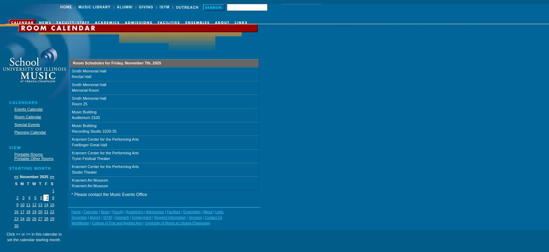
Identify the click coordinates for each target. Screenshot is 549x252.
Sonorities (79, 217)
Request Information (170, 217)
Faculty (118, 212)
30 (16, 226)
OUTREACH (187, 7)
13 (40, 205)
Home (76, 212)
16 (16, 212)
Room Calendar (27, 117)
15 (52, 205)
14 (46, 205)
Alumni (95, 217)
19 (34, 212)
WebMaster (80, 223)
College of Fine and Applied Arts (117, 223)
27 (40, 219)
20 (40, 212)
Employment (142, 217)
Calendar (91, 212)
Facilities (173, 212)
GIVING (146, 7)
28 (46, 219)
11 (28, 205)
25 (28, 219)
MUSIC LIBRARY (94, 7)
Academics (135, 212)
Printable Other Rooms (34, 158)
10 (22, 205)
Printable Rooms (28, 154)
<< (16, 177)
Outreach (121, 217)
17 (22, 212)
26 (34, 219)
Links (219, 212)
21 (46, 212)
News (105, 212)
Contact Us (213, 217)
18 (28, 212)
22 (52, 212)
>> (52, 177)
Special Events (27, 124)
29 (52, 219)
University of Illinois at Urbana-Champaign (177, 223)
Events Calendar (28, 109)
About (208, 212)
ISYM (164, 7)
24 (22, 219)
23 (16, 219)
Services (195, 217)
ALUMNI (125, 7)
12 (34, 205)
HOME (66, 7)
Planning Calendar (30, 132)
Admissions (155, 212)
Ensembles (191, 212)
